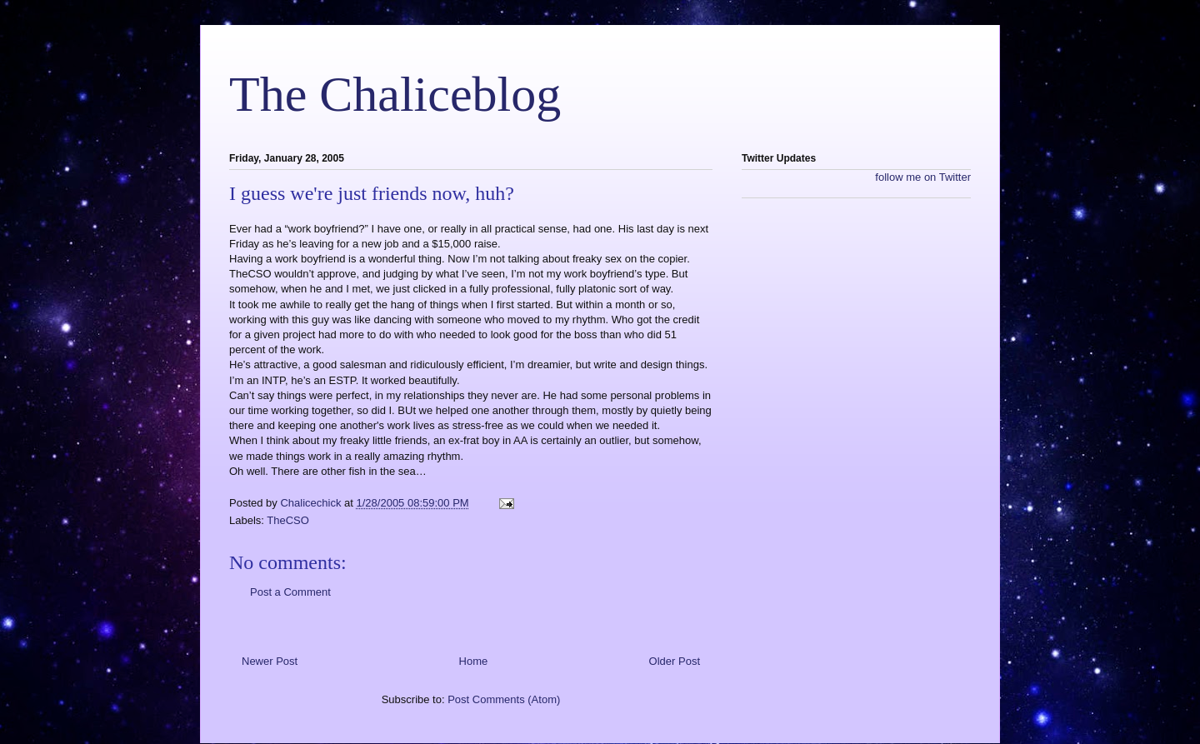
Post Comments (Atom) (504, 699)
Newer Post (270, 661)
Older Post (674, 661)
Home (473, 661)
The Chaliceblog (395, 94)
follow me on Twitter (923, 177)
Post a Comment (290, 592)
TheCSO (288, 520)
